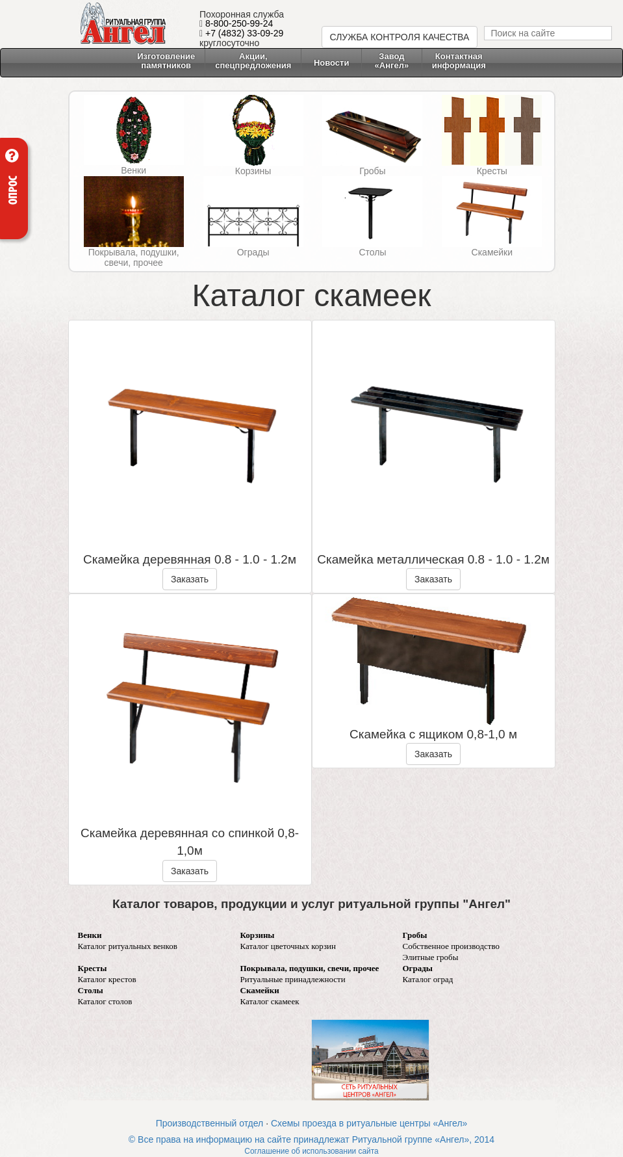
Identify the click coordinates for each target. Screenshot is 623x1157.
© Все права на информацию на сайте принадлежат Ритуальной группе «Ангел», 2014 (311, 1139)
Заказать (190, 579)
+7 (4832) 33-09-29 (244, 33)
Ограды (253, 252)
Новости (332, 63)
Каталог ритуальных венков (127, 946)
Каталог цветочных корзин (288, 946)
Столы (372, 252)
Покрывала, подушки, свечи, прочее (133, 257)
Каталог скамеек (269, 1001)
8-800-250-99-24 (239, 23)
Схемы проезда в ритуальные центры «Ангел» (369, 1123)
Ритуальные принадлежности (293, 979)
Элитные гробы (431, 957)
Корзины (253, 171)
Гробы (372, 171)
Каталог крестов (107, 979)
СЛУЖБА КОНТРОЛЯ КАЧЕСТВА (400, 37)
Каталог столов (105, 1001)
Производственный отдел (210, 1123)
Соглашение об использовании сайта (311, 1151)
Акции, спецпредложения (253, 60)
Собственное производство (451, 946)
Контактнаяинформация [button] (459, 60)
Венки (133, 170)
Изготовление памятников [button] (166, 60)
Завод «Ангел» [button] (392, 60)
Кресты (492, 171)
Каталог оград (428, 979)
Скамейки (492, 252)
